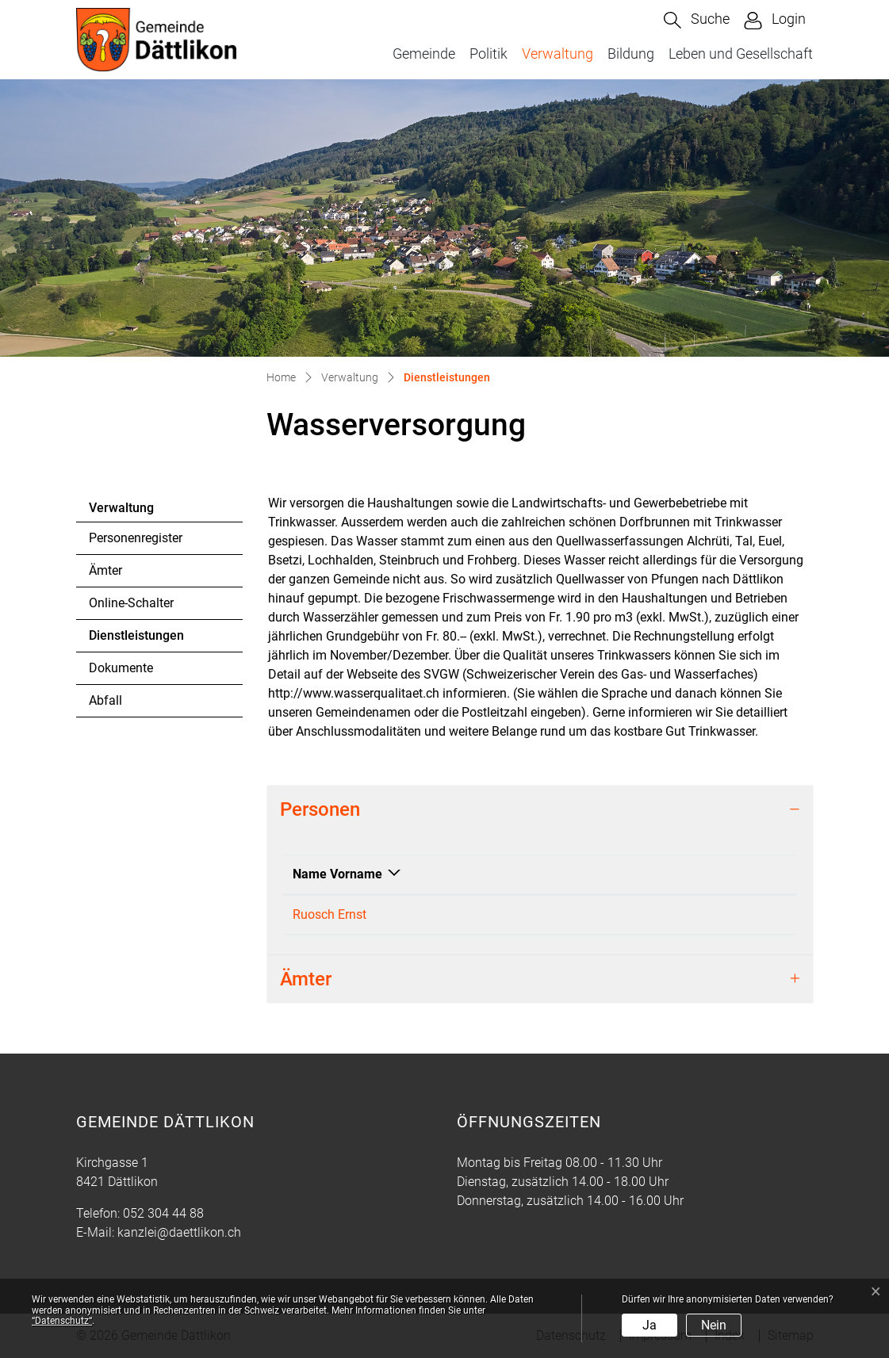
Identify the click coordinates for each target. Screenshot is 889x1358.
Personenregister (135, 537)
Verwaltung (557, 53)
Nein (713, 1325)
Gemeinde (424, 53)
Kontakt (651, 874)
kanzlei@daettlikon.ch (690, 914)
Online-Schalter (131, 602)
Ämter (105, 570)
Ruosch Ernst (329, 914)
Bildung (630, 53)
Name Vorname (337, 874)
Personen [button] (320, 809)
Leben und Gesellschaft (741, 53)
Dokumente (121, 667)
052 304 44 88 (163, 1213)
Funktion (471, 874)
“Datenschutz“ (62, 1320)
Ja (649, 1325)
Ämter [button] (305, 979)
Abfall (105, 700)
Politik (488, 53)
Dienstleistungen (136, 640)
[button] (697, 20)
